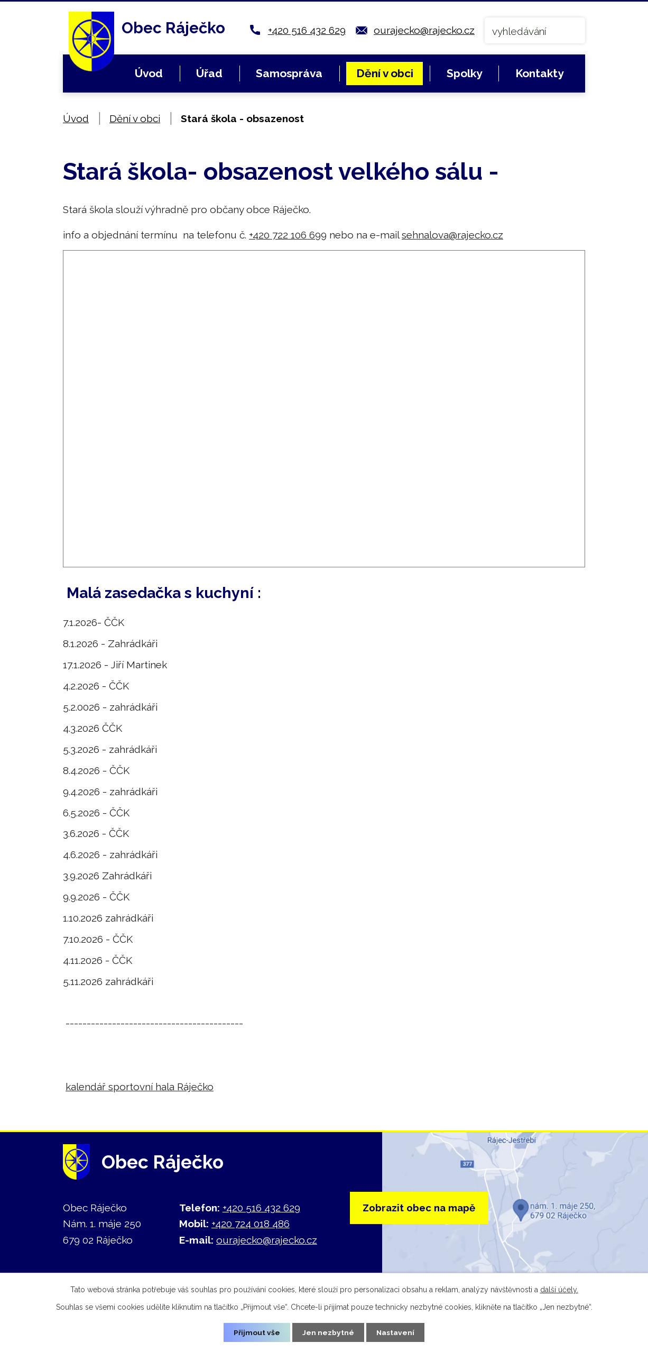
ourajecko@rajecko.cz (424, 30)
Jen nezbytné (328, 1332)
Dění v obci (384, 73)
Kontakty (539, 73)
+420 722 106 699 (288, 235)
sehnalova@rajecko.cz (452, 235)
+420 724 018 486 (250, 1223)
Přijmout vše (257, 1332)
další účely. (559, 1289)
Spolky (464, 73)
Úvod (149, 73)
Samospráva (289, 73)
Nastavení (395, 1332)
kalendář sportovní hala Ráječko (140, 1086)
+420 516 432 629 (307, 30)
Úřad (209, 73)
